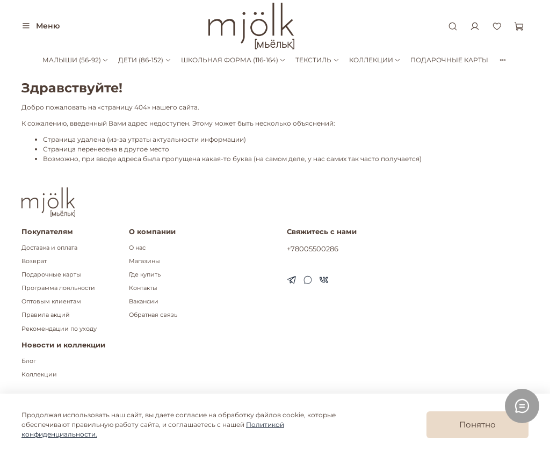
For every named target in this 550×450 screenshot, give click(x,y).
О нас (137, 247)
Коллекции (39, 374)
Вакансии (143, 301)
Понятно (477, 424)
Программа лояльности (58, 288)
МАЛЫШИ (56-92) (75, 60)
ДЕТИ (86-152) (144, 60)
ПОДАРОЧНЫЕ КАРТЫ (449, 60)
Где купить (145, 274)
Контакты (143, 288)
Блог (28, 361)
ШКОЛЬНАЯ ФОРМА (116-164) (233, 60)
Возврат (34, 261)
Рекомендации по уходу (59, 328)
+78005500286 (312, 248)
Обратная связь (153, 314)
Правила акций (45, 314)
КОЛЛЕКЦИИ (375, 60)
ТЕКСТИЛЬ (317, 60)
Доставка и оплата (49, 247)
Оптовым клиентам (51, 301)
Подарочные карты (51, 274)
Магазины (144, 261)
